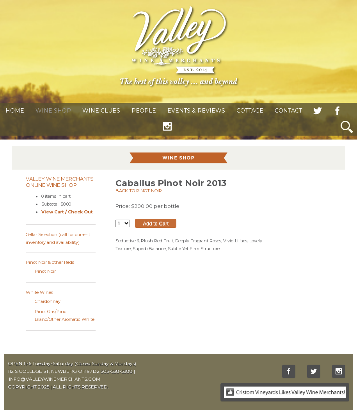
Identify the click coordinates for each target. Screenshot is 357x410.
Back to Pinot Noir (138, 190)
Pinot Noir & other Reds (50, 262)
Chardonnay (47, 301)
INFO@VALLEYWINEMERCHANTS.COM (54, 379)
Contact (288, 110)
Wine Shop (53, 110)
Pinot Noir (45, 271)
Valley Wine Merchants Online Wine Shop (60, 181)
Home (14, 110)
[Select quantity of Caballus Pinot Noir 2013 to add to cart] (122, 223)
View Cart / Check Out (67, 212)
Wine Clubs (101, 110)
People (143, 110)
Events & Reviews (196, 110)
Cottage (249, 110)
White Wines (39, 292)
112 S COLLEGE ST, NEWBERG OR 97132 (53, 371)
